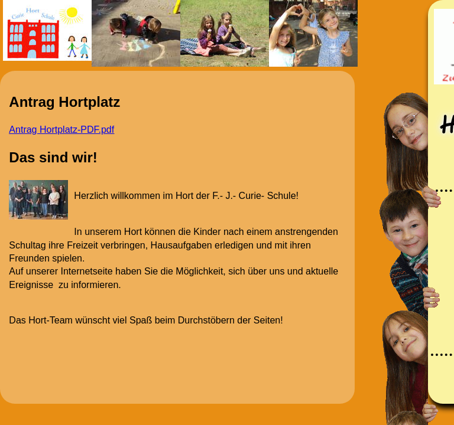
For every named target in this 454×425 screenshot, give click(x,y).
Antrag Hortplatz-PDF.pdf (61, 130)
